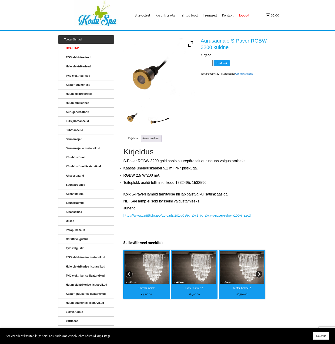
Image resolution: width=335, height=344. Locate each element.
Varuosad (72, 321)
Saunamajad (74, 139)
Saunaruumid (75, 203)
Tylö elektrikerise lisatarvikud (85, 275)
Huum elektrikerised (79, 94)
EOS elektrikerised (78, 57)
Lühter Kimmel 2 (242, 288)
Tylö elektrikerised (78, 75)
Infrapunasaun (75, 230)
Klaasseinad (74, 212)
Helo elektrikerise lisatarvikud (85, 266)
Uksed (70, 221)
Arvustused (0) (150, 138)
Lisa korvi (221, 63)
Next (259, 274)
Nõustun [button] (321, 335)
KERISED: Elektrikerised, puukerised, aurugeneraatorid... (103, 15)
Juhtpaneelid (74, 130)
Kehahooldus (75, 193)
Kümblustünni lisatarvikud (83, 166)
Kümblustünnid (76, 157)
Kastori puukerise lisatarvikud (86, 293)
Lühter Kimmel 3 (194, 288)
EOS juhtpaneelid (77, 121)
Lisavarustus (74, 312)
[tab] (133, 138)
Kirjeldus (133, 138)
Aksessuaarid (75, 175)
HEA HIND (72, 48)
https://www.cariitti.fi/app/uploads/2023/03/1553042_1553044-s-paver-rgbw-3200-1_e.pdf (187, 215)
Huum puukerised (77, 103)
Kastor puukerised (78, 84)
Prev (129, 274)
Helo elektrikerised (78, 66)
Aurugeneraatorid (77, 112)
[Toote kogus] (207, 63)
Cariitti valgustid (244, 73)
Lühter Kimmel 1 (146, 288)
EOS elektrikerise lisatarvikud (85, 257)
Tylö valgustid (75, 248)
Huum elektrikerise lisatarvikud (86, 284)
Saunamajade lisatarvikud (83, 148)
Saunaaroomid (75, 184)
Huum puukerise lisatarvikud (85, 302)
